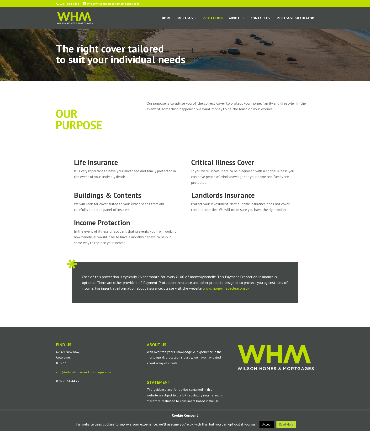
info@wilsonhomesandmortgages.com (83, 372)
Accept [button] (266, 424)
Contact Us (260, 18)
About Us (236, 18)
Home (166, 18)
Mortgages (186, 18)
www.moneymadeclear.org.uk (226, 288)
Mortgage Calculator (295, 18)
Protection (213, 18)
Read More (286, 424)
